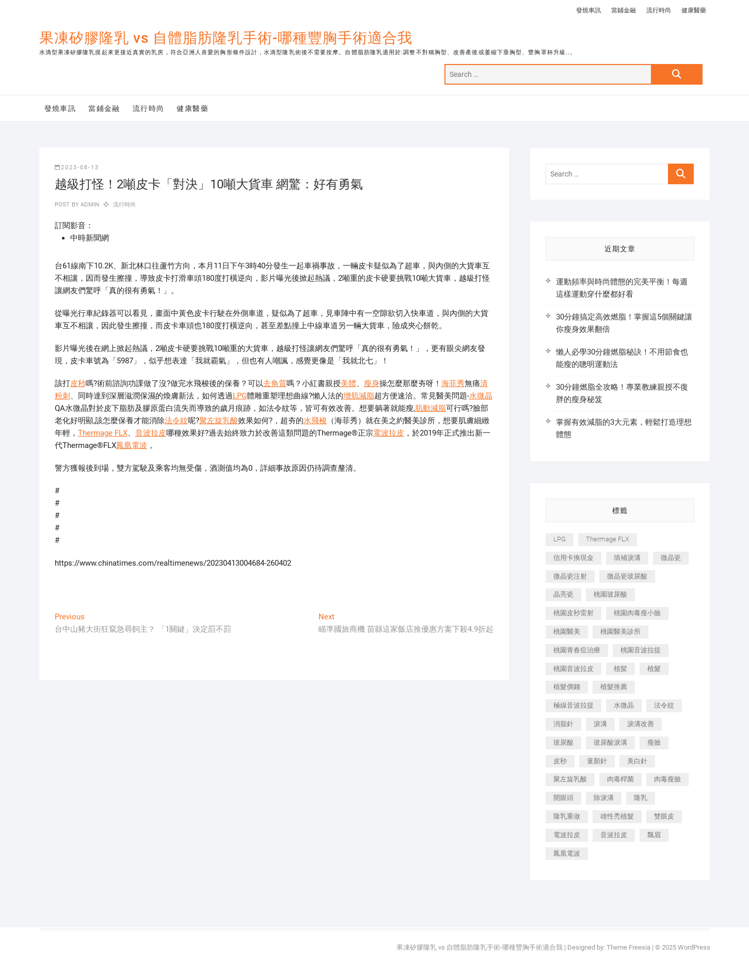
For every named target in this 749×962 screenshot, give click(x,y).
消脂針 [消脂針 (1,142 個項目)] (563, 724)
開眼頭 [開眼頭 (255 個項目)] (563, 797)
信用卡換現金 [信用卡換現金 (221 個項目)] (573, 558)
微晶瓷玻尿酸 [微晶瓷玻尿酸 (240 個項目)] (627, 576)
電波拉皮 (388, 433)
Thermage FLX (103, 433)
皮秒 (78, 383)
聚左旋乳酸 (218, 420)
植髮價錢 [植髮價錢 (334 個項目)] (566, 687)
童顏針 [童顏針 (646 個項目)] (597, 761)
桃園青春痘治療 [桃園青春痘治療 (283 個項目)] (576, 650)
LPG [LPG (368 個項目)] (559, 539)
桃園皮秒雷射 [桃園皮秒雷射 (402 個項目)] (573, 613)
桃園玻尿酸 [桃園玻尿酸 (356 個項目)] (610, 594)
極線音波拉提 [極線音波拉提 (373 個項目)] (573, 705)
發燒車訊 (588, 10)
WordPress (694, 947)
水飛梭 (315, 420)
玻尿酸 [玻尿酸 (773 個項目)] (563, 742)
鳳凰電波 (131, 445)
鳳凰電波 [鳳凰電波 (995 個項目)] (566, 853)
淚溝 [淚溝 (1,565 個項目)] (600, 724)
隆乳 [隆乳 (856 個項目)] (640, 797)
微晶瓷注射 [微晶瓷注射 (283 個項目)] (570, 576)
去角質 (274, 383)
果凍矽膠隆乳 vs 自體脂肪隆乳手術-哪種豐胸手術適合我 (225, 37)
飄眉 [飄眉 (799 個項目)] (654, 835)
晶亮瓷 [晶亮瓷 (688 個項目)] (563, 594)
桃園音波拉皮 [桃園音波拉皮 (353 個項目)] (573, 668)
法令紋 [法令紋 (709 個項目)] (664, 705)
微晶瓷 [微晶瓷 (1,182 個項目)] (671, 558)
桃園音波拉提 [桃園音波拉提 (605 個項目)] (640, 650)
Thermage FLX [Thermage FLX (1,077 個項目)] (607, 539)
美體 (348, 383)
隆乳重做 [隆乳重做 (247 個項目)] (566, 816)
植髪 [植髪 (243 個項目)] (620, 668)
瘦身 (371, 383)
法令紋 (176, 420)
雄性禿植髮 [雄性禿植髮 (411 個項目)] (617, 816)
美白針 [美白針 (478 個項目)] (637, 761)
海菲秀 (453, 383)
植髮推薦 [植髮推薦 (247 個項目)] (613, 687)
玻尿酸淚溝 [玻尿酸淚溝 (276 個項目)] (610, 742)
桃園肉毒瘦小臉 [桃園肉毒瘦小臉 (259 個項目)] (637, 613)
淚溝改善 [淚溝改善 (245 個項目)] (640, 724)
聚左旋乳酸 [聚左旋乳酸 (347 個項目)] (570, 779)
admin (89, 204)
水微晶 (480, 395)
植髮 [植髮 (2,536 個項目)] (654, 668)
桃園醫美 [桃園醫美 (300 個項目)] (566, 631)
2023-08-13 (77, 167)
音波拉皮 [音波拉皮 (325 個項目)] (613, 835)
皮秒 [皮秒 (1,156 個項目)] (560, 761)
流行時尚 (658, 10)
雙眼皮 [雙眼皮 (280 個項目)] (664, 816)
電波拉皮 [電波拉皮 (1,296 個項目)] (566, 835)
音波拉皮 (150, 433)
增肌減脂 (358, 395)
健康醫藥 (693, 10)
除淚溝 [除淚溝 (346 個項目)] (604, 797)
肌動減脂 (430, 408)
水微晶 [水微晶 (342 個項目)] (624, 705)
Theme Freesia (628, 947)
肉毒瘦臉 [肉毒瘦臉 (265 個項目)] (667, 779)
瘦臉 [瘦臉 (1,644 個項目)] (654, 742)
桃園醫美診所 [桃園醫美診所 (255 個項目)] (620, 631)
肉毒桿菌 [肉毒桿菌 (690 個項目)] (620, 779)
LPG (240, 395)
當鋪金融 (623, 10)
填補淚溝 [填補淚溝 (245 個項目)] (627, 558)
